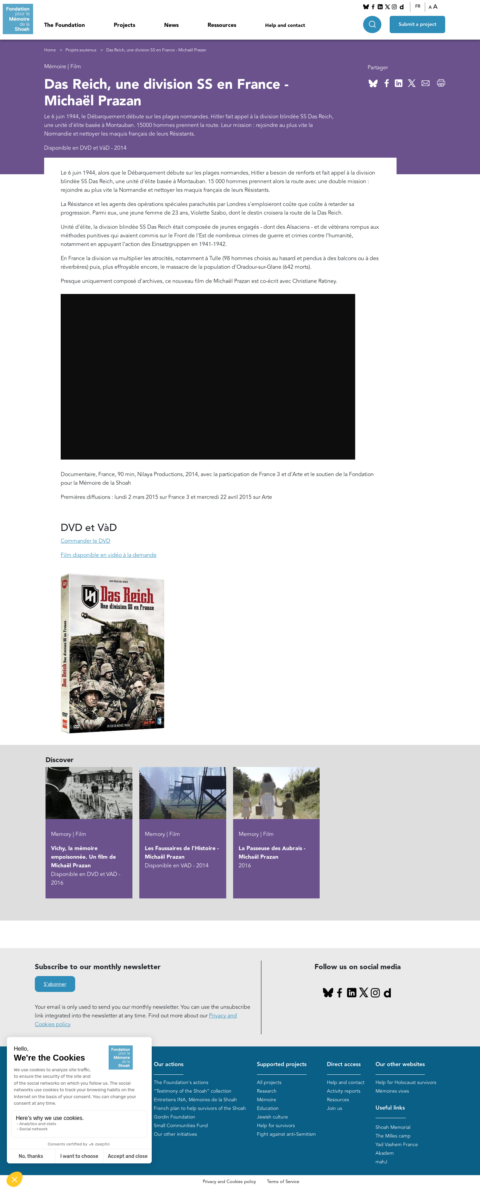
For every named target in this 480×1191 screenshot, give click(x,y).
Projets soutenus (81, 50)
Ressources (222, 25)
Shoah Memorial (393, 1127)
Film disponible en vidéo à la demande (109, 555)
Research (267, 1091)
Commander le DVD (85, 541)
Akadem (385, 1153)
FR (417, 6)
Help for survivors (276, 1125)
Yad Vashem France (397, 1144)
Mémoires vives (392, 1091)
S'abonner (55, 984)
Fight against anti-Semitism (286, 1134)
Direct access (344, 1064)
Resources (338, 1099)
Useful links (390, 1108)
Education (268, 1108)
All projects (269, 1082)
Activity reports (343, 1091)
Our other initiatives (175, 1134)
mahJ (381, 1161)
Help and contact (285, 25)
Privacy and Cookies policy (229, 1181)
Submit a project (417, 24)
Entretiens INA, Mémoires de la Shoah (195, 1099)
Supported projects (282, 1064)
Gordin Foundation (174, 1117)
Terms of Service (283, 1181)
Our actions (168, 1064)
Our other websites (400, 1064)
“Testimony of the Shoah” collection (192, 1091)
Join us (334, 1108)
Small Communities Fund (181, 1125)
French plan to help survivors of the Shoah (200, 1108)
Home (50, 50)
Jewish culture (272, 1117)
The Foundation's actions (181, 1082)
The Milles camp (393, 1136)
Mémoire (266, 1099)
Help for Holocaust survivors (406, 1082)
